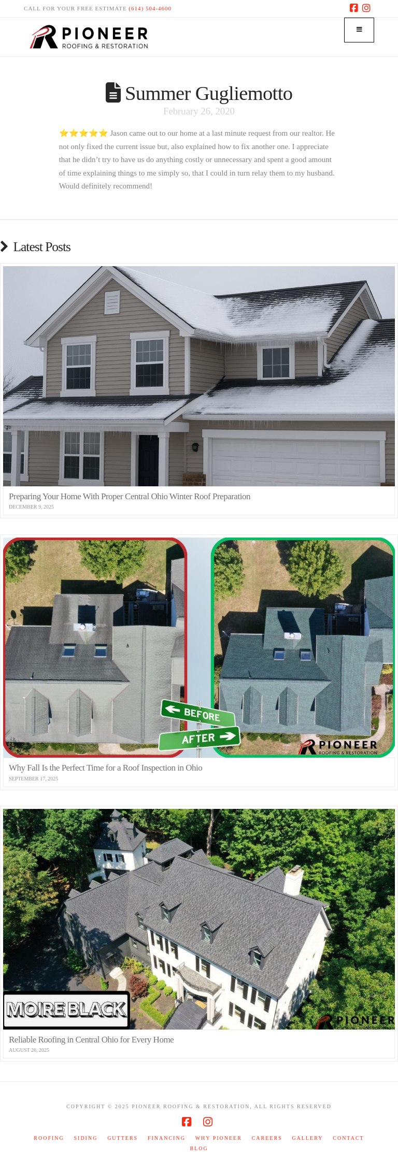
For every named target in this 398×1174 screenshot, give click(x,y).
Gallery (307, 1138)
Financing (167, 1138)
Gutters (122, 1138)
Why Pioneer (218, 1138)
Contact (348, 1138)
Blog (199, 1148)
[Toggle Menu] (359, 30)
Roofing (49, 1138)
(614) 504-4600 (150, 8)
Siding (86, 1138)
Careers (267, 1138)
